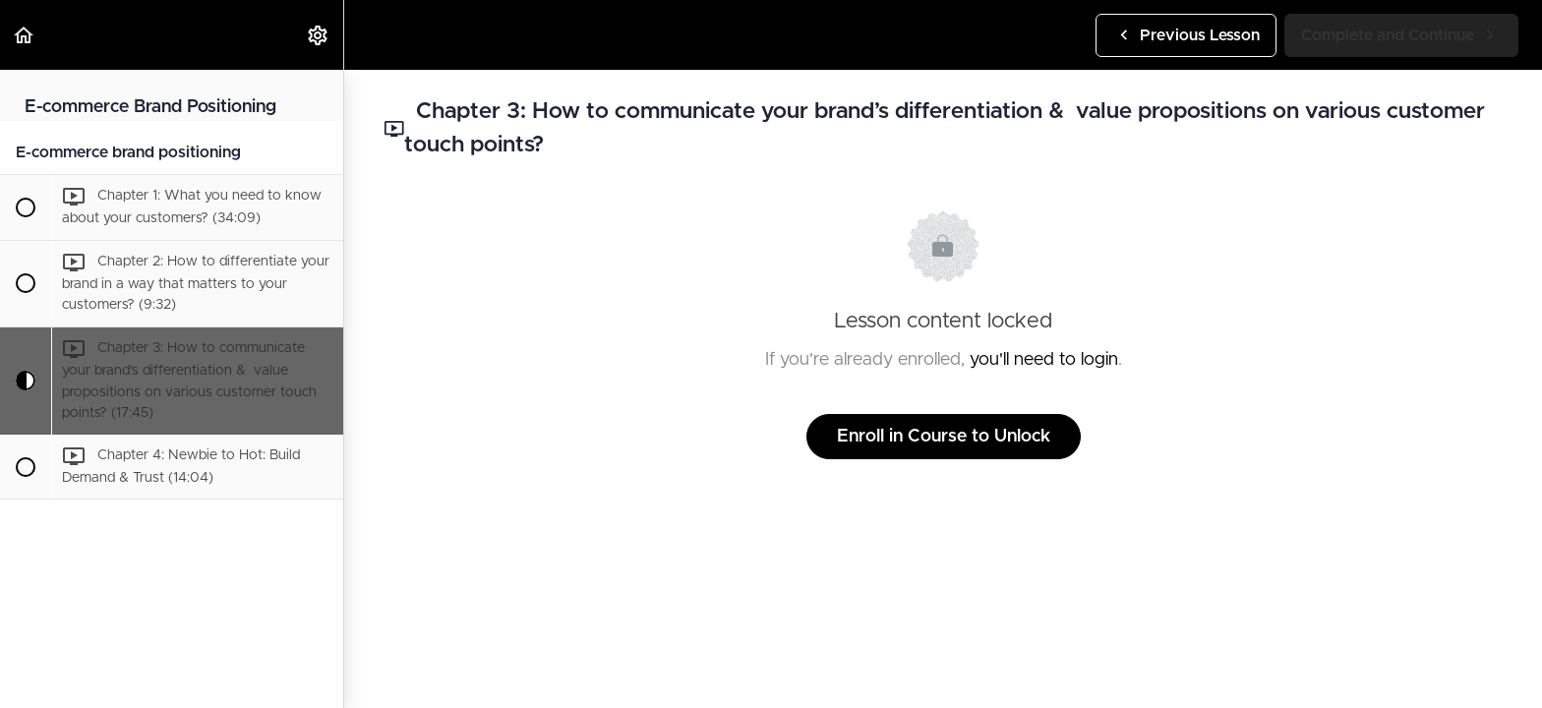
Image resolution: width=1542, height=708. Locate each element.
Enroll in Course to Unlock (943, 436)
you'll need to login (1044, 360)
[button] (24, 35)
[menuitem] (318, 35)
